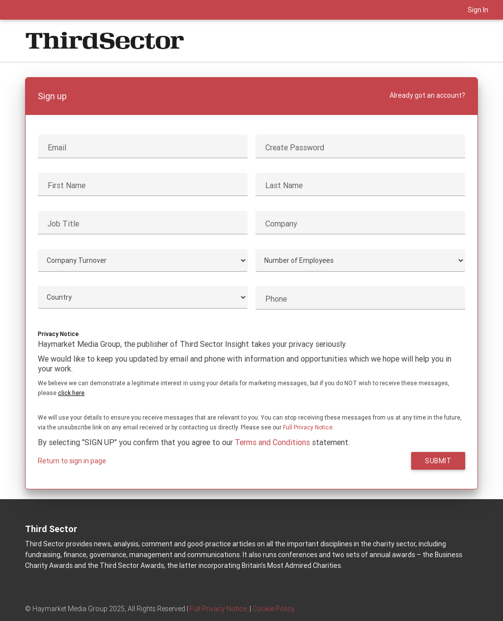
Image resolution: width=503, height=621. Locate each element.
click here (71, 392)
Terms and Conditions (272, 442)
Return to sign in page (72, 460)
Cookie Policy (273, 608)
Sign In (478, 9)
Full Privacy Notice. (308, 427)
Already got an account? (427, 95)
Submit (438, 460)
